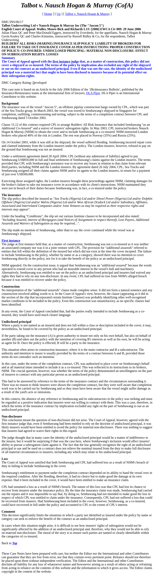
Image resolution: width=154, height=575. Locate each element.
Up (59, 14)
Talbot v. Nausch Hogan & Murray (87, 14)
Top (14, 543)
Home (48, 14)
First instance (11, 240)
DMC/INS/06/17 (12, 22)
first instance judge (66, 61)
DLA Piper (93, 93)
